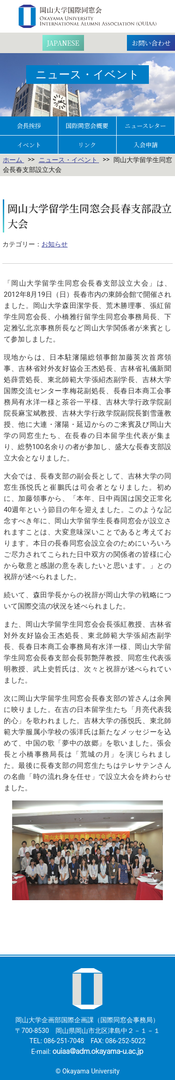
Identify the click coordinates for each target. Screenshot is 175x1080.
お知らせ (55, 244)
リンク (87, 144)
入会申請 (145, 144)
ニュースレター (145, 125)
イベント (29, 144)
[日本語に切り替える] (63, 43)
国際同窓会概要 (87, 125)
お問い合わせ (151, 43)
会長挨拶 (29, 125)
